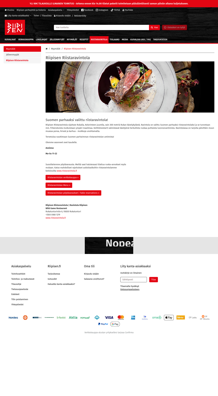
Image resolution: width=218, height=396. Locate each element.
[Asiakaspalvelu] (56, 10)
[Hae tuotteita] (107, 27)
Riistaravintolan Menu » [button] (59, 185)
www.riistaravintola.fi (67, 171)
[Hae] (154, 27)
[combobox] (107, 27)
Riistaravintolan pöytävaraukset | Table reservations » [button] (73, 193)
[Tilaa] (153, 339)
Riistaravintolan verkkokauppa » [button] (63, 177)
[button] (129, 349)
